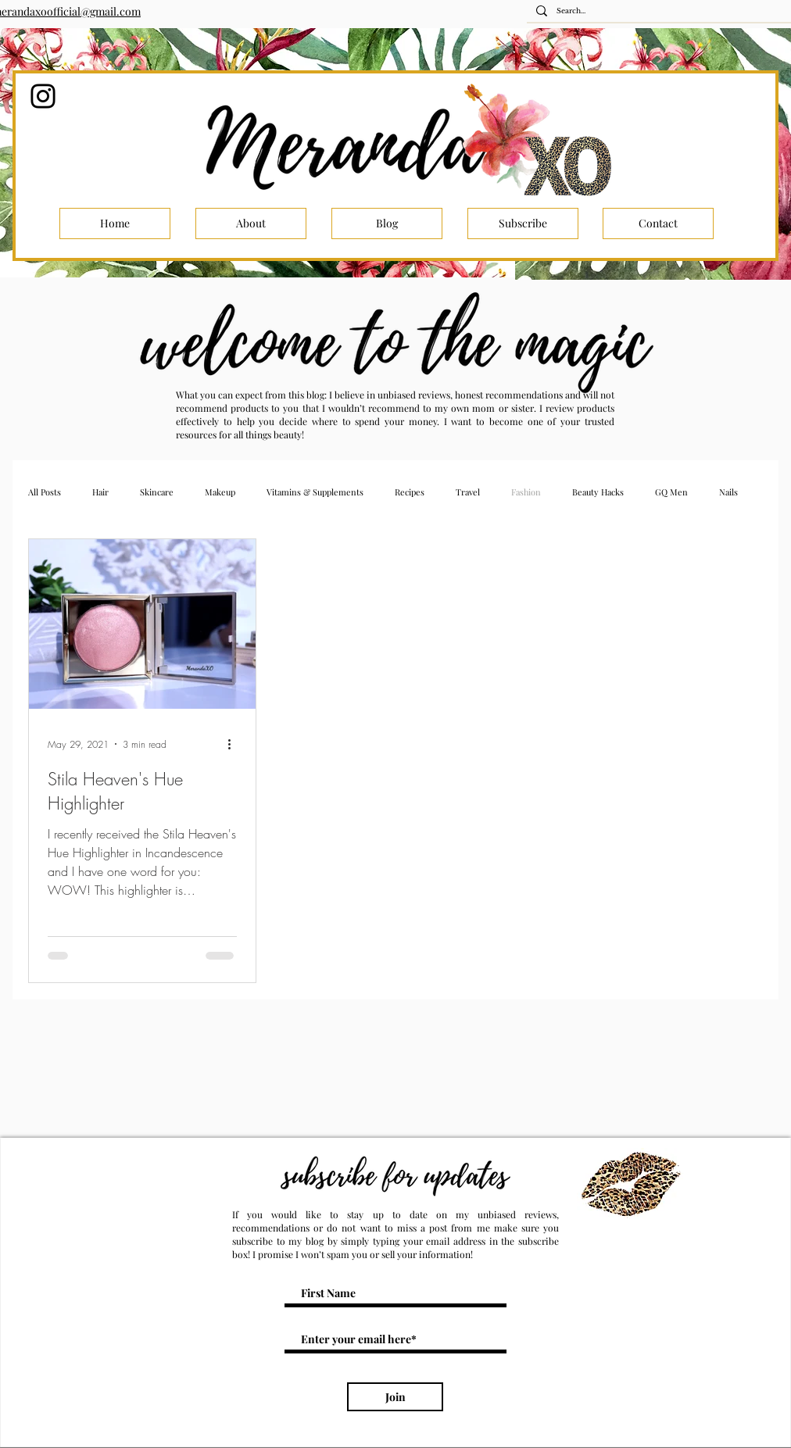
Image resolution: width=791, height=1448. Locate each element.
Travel (468, 492)
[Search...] (664, 11)
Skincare (157, 492)
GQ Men (671, 492)
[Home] (114, 223)
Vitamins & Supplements (315, 492)
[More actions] (234, 744)
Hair (100, 492)
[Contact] (658, 223)
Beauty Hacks (598, 492)
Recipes (409, 492)
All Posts (44, 492)
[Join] (395, 1396)
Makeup (220, 492)
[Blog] (386, 223)
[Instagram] (43, 96)
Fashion (526, 492)
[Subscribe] (522, 223)
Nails (728, 492)
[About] (250, 223)
